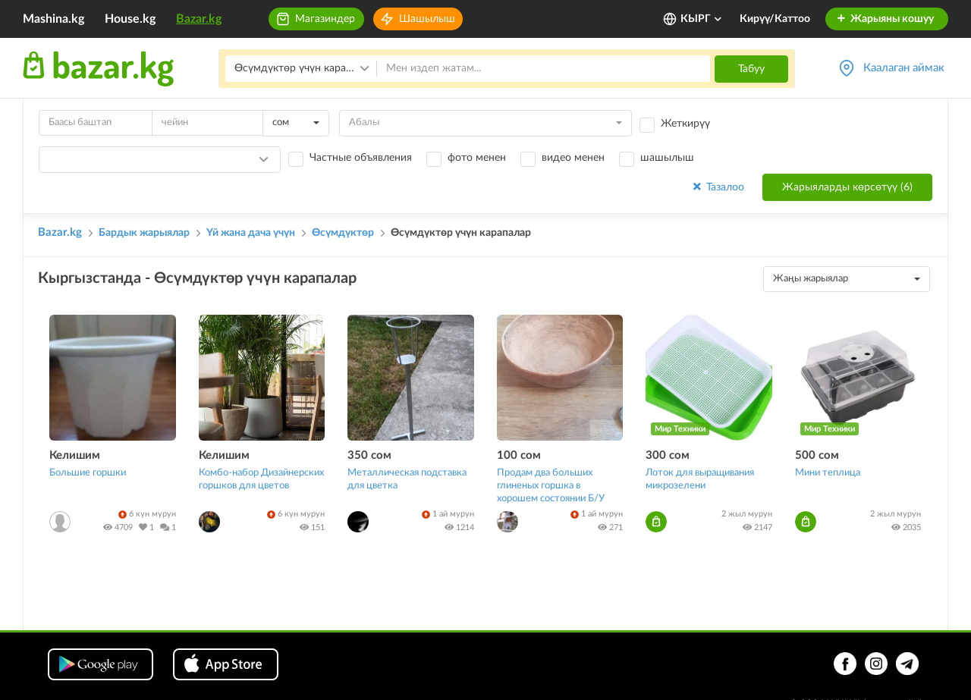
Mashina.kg (53, 19)
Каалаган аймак (903, 68)
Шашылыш (427, 19)
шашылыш (667, 157)
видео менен (573, 157)
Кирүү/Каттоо (775, 19)
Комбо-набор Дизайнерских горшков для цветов (261, 479)
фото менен (477, 157)
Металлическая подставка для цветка (407, 479)
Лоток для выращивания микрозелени (700, 479)
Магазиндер (325, 19)
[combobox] (295, 123)
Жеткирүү (685, 123)
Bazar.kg (199, 19)
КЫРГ (701, 19)
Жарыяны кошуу (885, 19)
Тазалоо (717, 187)
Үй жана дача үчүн (250, 233)
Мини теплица (827, 473)
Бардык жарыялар (144, 233)
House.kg (130, 19)
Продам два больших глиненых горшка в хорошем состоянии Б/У (551, 486)
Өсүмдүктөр (343, 233)
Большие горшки (87, 473)
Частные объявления (361, 157)
